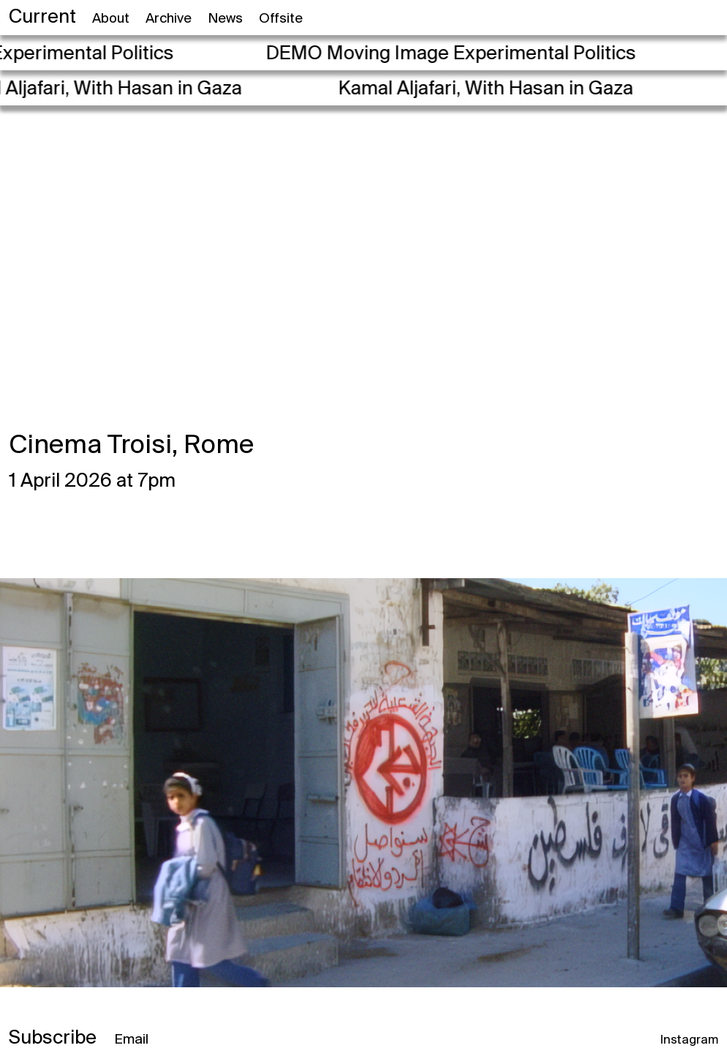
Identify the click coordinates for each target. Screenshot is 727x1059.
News (225, 19)
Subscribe (53, 1038)
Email (131, 1040)
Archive (169, 19)
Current (42, 17)
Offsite (281, 19)
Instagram (689, 1040)
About (110, 19)
